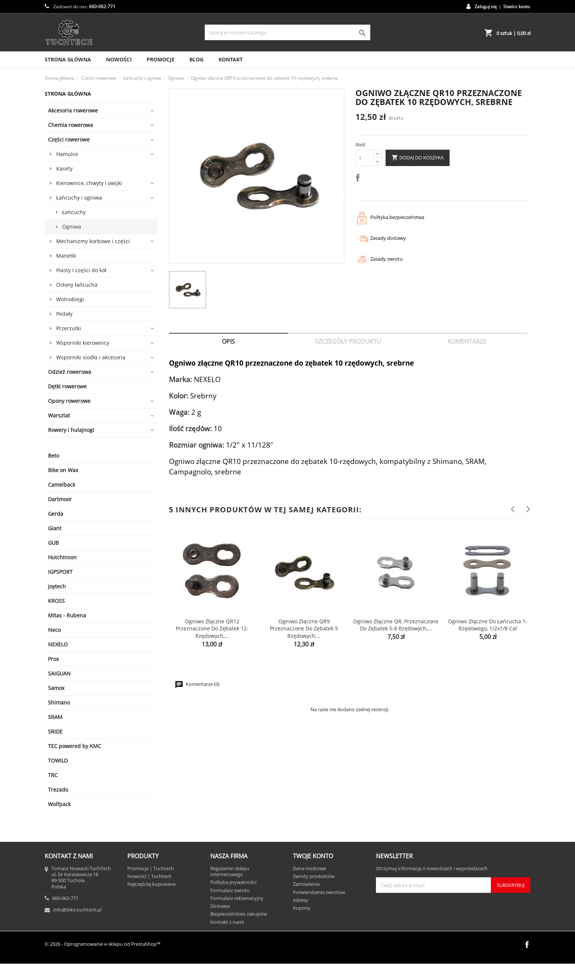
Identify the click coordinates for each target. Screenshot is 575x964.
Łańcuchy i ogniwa (79, 197)
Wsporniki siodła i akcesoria (90, 357)
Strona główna (68, 93)
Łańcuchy (74, 212)
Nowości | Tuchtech (149, 876)
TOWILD (58, 760)
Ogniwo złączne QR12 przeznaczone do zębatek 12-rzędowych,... (212, 629)
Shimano (59, 702)
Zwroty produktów (314, 876)
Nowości (119, 59)
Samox (56, 687)
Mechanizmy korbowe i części (93, 241)
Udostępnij (359, 179)
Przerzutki (68, 328)
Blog (196, 59)
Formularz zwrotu (230, 890)
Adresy (300, 900)
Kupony (301, 907)
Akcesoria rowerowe (73, 110)
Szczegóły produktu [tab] (348, 341)
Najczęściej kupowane (151, 884)
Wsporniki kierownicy (82, 342)
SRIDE (55, 731)
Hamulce (67, 154)
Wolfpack (59, 804)
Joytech (57, 586)
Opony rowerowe (69, 400)
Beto (53, 455)
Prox (53, 658)
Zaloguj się (486, 6)
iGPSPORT (60, 571)
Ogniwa (71, 226)
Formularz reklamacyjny (236, 898)
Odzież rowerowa (69, 371)
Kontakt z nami (227, 922)
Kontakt (230, 59)
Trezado (58, 789)
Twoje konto (313, 856)
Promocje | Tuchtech (150, 868)
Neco (54, 629)
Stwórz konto (516, 6)
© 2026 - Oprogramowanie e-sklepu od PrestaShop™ (102, 944)
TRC (53, 775)
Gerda (55, 513)
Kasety (64, 168)
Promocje (161, 59)
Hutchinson (62, 557)
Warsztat (59, 415)
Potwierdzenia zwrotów (319, 892)
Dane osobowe (309, 868)
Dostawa (220, 906)
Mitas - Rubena (67, 615)
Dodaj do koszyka (418, 158)
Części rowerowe (69, 139)
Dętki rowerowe (67, 386)
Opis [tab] (228, 341)
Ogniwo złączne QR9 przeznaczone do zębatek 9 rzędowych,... (304, 629)
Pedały (64, 313)
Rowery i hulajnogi (71, 429)
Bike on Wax (63, 470)
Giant (54, 528)
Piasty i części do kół (81, 270)
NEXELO (58, 644)
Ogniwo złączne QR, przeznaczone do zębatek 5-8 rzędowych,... (395, 625)
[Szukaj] (287, 32)
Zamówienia (306, 884)
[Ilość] (364, 158)
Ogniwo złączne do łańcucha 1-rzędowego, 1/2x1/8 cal (487, 625)
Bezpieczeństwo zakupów (238, 913)
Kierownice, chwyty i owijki (89, 183)
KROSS (56, 600)
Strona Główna (68, 59)
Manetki (66, 255)
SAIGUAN (59, 673)
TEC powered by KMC (74, 746)
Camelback (61, 484)
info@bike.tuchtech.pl (77, 909)
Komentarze (467, 341)
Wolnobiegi (70, 299)
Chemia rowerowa (70, 124)
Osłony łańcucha (77, 284)
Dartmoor (60, 499)
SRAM (55, 716)
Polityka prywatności (233, 882)
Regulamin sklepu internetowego (229, 871)
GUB (53, 542)
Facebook (527, 944)
